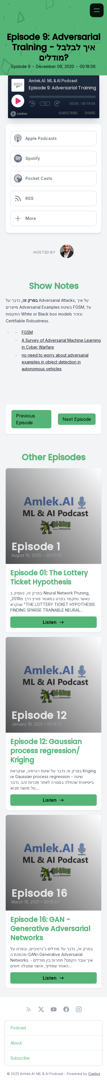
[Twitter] (41, 1009)
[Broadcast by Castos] (18, 114)
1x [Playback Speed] (45, 104)
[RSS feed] (28, 1009)
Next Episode (76, 419)
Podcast (18, 1027)
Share (89, 112)
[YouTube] (54, 1009)
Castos (94, 1074)
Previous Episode (25, 419)
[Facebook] (66, 1009)
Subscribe (68, 112)
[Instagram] (79, 1009)
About (16, 1042)
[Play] (17, 101)
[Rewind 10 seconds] (32, 104)
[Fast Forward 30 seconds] (57, 104)
